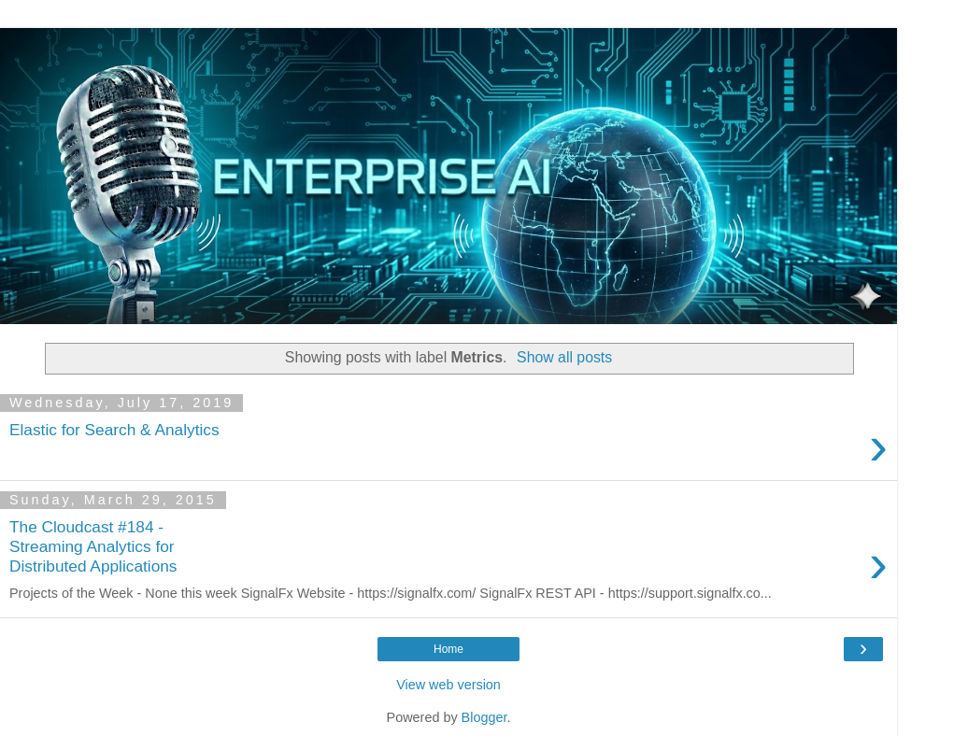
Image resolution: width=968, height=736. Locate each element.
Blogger (484, 717)
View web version (448, 684)
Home (448, 649)
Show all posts (564, 357)
